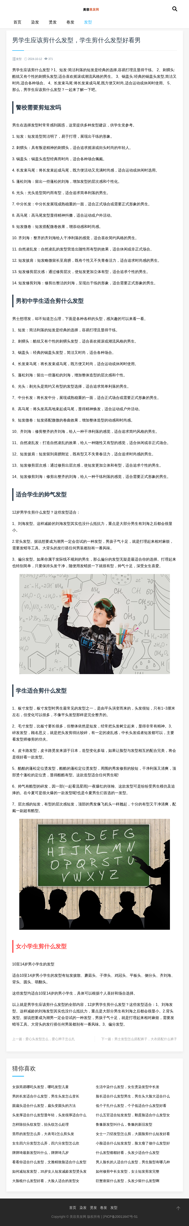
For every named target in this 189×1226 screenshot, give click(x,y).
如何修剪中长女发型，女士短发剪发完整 (127, 1171)
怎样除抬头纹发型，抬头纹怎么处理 (40, 1124)
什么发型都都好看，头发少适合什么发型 (127, 1153)
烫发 (53, 22)
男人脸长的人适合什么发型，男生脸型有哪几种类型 (133, 1163)
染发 (35, 22)
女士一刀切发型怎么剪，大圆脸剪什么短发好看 (133, 1134)
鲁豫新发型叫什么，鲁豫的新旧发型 (124, 1124)
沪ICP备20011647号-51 (120, 1216)
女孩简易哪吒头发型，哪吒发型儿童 (40, 1087)
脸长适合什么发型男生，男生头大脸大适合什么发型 (133, 1097)
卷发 (70, 22)
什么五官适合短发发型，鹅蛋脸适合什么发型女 (133, 1115)
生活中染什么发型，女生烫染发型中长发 (127, 1087)
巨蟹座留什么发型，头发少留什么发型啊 (127, 1181)
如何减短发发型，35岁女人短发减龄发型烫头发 (49, 1171)
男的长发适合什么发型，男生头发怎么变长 (45, 1096)
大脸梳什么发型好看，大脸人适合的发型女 (45, 1181)
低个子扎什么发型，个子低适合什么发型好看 (131, 1106)
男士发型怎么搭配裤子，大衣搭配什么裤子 (145, 1039)
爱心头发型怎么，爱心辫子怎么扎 (50, 1039)
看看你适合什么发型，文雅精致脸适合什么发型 (49, 1162)
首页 (17, 22)
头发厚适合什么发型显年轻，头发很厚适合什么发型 (49, 1116)
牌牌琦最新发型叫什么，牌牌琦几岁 (40, 1153)
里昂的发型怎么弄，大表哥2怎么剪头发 (43, 1134)
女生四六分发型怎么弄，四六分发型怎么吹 (45, 1143)
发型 (88, 22)
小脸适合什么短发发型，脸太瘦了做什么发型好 (133, 1143)
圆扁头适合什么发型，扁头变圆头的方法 (44, 1106)
